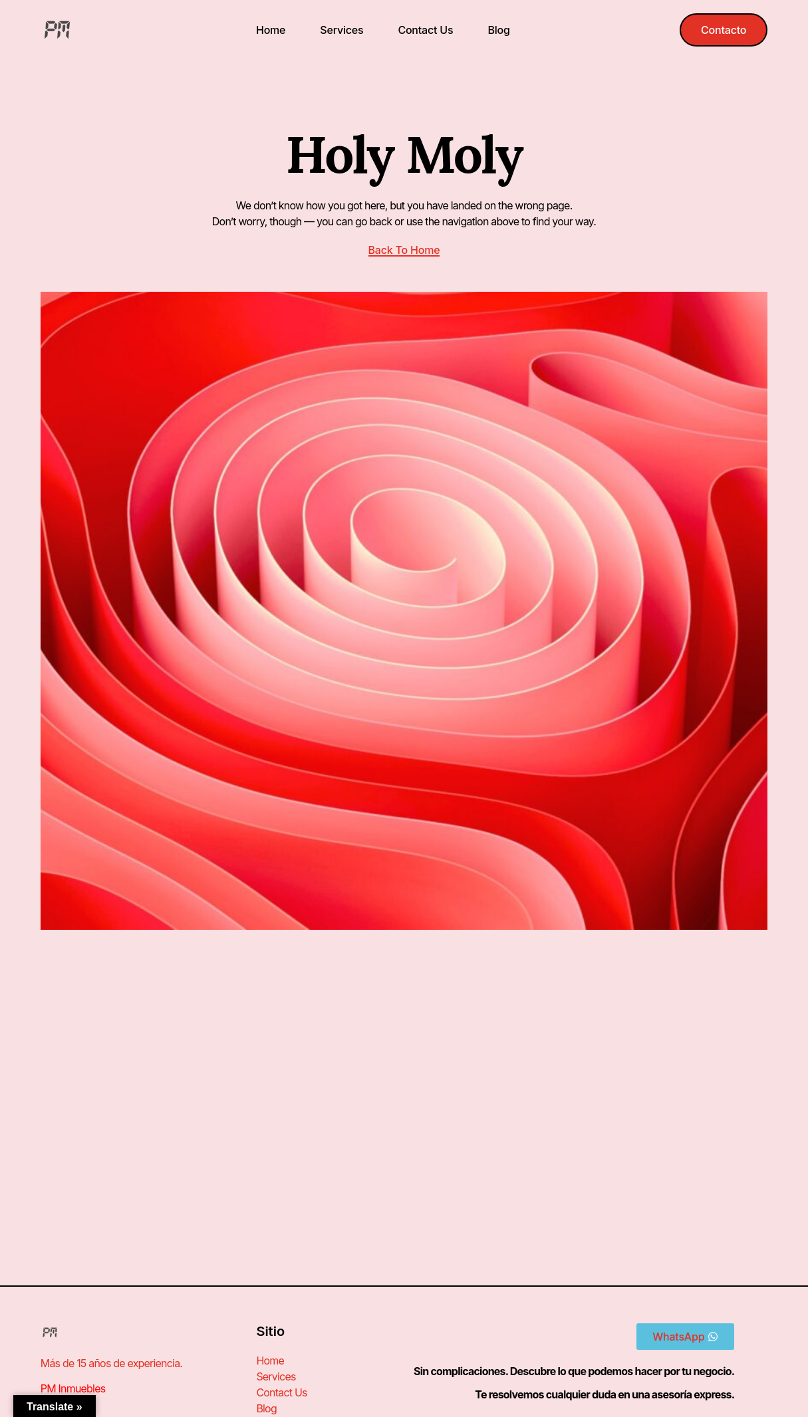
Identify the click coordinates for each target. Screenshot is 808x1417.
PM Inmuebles (73, 1388)
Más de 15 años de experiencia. (111, 1363)
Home (270, 30)
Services (341, 30)
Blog (498, 30)
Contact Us (425, 30)
